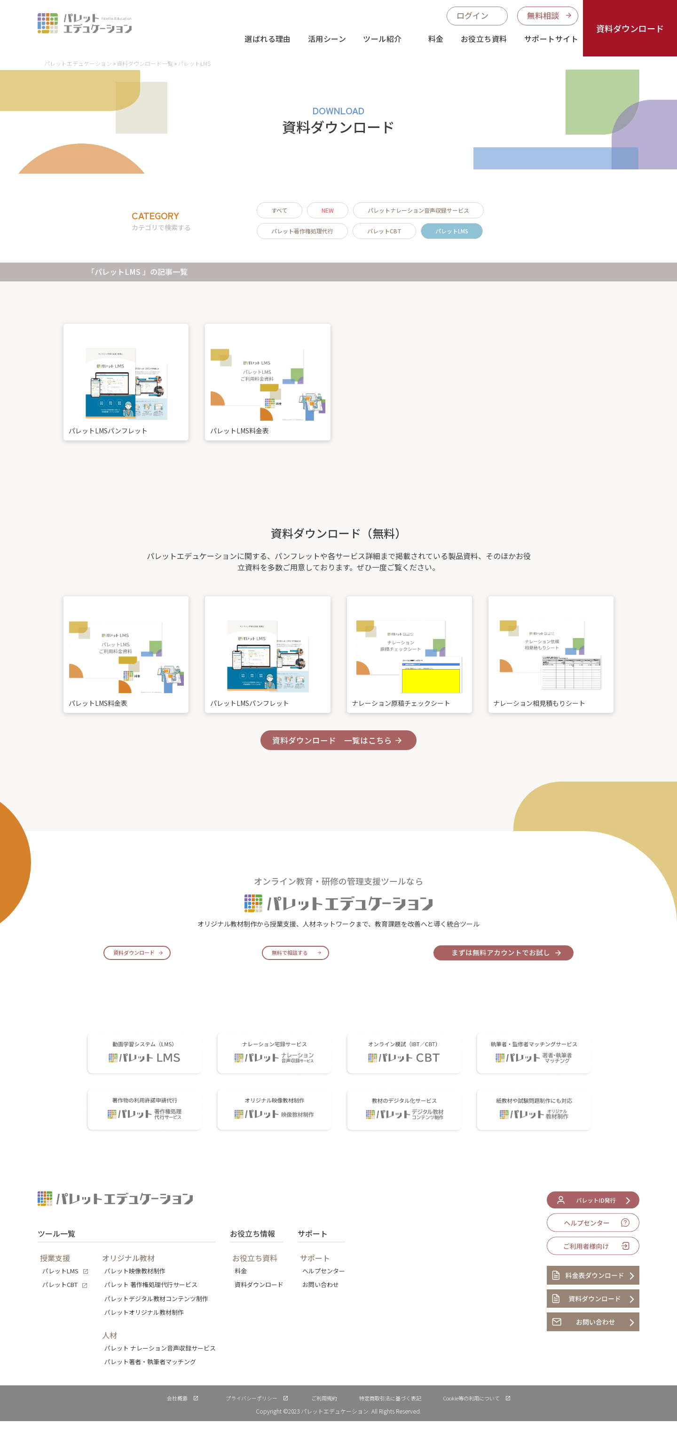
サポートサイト (551, 38)
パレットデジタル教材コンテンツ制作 (156, 1316)
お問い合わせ (320, 1302)
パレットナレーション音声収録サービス (418, 210)
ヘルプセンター (323, 1288)
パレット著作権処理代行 (302, 231)
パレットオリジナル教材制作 (144, 1330)
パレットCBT (384, 231)
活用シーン (327, 38)
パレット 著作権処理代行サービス (150, 1302)
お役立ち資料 (484, 38)
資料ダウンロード (630, 28)
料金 (436, 38)
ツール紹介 (382, 38)
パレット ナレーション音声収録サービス (160, 1365)
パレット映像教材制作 (134, 1288)
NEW (328, 210)
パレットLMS (451, 231)
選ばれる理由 (267, 38)
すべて (279, 210)
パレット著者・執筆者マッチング (150, 1379)
